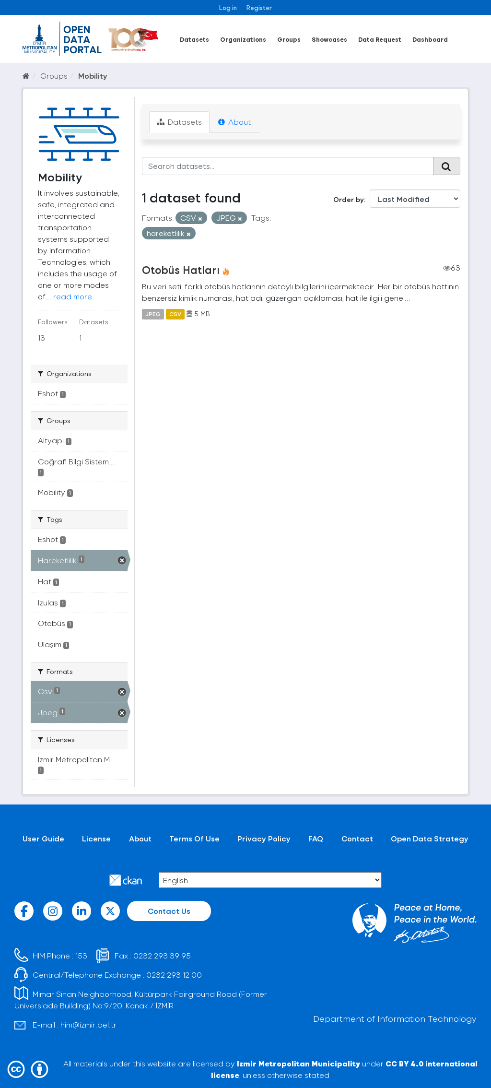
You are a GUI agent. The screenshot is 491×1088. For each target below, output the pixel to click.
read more (72, 296)
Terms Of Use (194, 838)
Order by (348, 199)
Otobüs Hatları (181, 269)
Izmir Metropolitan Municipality (298, 1063)
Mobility (92, 76)
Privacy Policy (264, 838)
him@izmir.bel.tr (88, 1024)
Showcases (329, 39)
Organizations (243, 39)
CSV (175, 314)
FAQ (315, 838)
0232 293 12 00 (174, 975)
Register (259, 7)
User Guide (43, 838)
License (96, 838)
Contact (357, 838)
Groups (289, 39)
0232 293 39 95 (162, 955)
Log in (228, 7)
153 (81, 955)
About (234, 122)
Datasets (194, 39)
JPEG (153, 314)
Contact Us (169, 911)
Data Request (379, 39)
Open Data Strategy (429, 838)
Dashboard (430, 39)
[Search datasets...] (288, 166)
